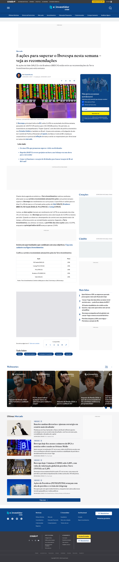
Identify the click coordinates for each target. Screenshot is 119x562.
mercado (29, 139)
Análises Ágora (105, 15)
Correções (64, 537)
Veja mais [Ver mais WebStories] (108, 367)
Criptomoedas (79, 15)
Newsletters (103, 513)
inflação (39, 136)
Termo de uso (48, 548)
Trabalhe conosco (66, 544)
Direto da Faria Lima (28, 15)
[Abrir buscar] (110, 8)
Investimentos (51, 15)
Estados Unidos (25, 131)
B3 (40, 123)
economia (45, 1)
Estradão (69, 553)
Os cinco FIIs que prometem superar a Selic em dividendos (41, 148)
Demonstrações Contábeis (48, 545)
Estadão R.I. (81, 553)
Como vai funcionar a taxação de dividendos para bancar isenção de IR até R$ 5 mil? (46, 160)
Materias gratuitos (103, 518)
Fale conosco (65, 542)
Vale (54, 204)
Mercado (41, 15)
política (38, 1)
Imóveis (57, 553)
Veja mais (44, 500)
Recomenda (51, 553)
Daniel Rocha (29, 74)
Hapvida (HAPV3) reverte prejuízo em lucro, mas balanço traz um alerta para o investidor (46, 153)
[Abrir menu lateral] (8, 8)
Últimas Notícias (14, 15)
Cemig (51, 207)
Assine (98, 1)
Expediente (64, 517)
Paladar (36, 553)
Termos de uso (64, 523)
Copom (44, 134)
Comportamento (92, 15)
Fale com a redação (65, 520)
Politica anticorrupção (50, 540)
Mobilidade (63, 553)
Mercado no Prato (88, 102)
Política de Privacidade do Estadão (99, 117)
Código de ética (48, 537)
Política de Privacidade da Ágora (92, 118)
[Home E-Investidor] (59, 8)
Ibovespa (59, 354)
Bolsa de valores (30, 354)
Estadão (80, 517)
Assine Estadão (84, 536)
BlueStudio (75, 553)
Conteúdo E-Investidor (45, 354)
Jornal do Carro (43, 553)
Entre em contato (34, 343)
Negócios (38, 526)
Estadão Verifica (54, 1)
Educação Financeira (65, 15)
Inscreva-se (95, 113)
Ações (19, 354)
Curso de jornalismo (49, 542)
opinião (32, 1)
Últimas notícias (23, 1)
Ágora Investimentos (83, 520)
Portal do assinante (66, 540)
